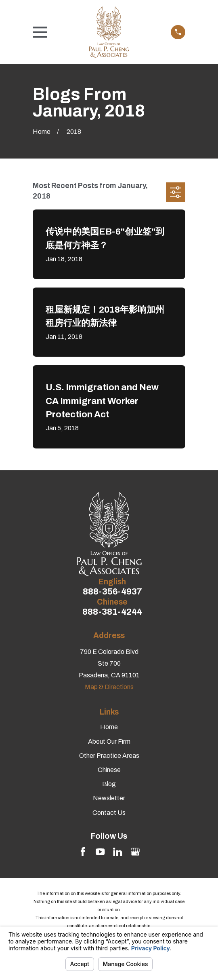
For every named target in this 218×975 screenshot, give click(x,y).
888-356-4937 (112, 592)
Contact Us (109, 812)
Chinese (109, 769)
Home (109, 726)
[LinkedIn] (117, 851)
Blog (109, 783)
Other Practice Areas (109, 755)
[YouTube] (100, 851)
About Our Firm (109, 741)
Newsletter (109, 798)
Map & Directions (109, 686)
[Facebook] (82, 851)
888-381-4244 (112, 612)
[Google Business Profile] (135, 851)
